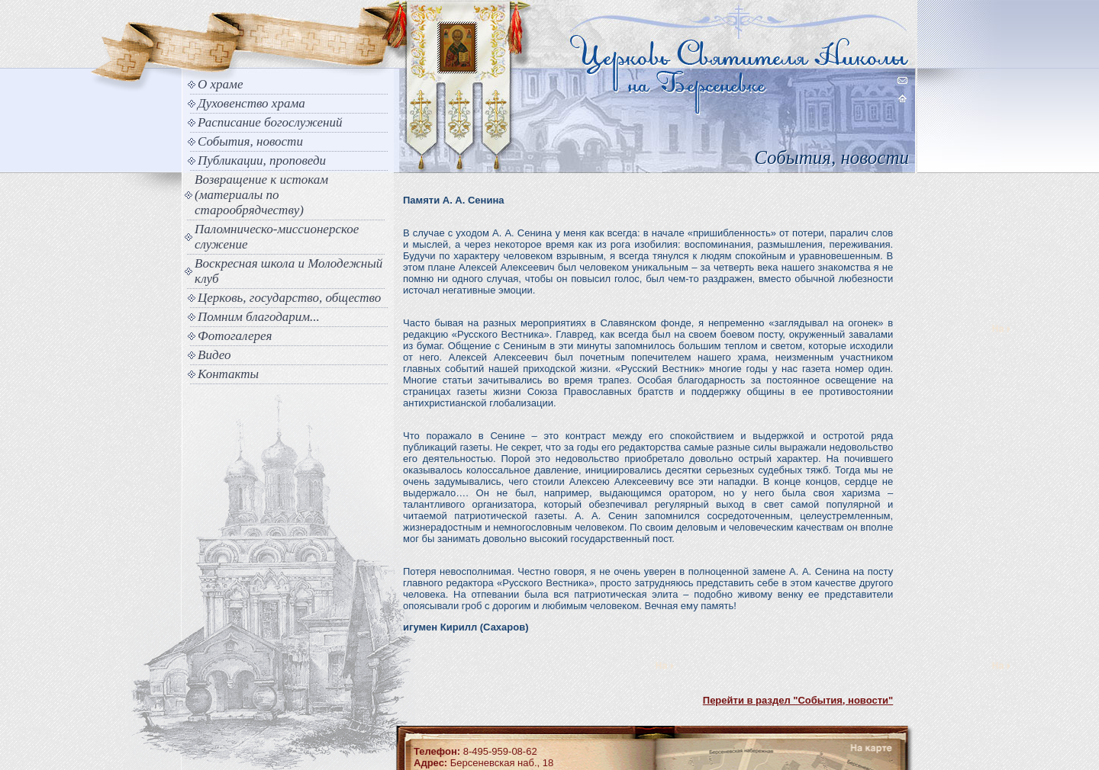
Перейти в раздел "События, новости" (798, 700)
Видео (214, 355)
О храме (220, 84)
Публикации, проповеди (262, 160)
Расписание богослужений (270, 122)
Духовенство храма (251, 103)
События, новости (250, 141)
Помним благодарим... (259, 317)
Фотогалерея (235, 336)
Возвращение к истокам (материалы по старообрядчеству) (261, 194)
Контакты (228, 374)
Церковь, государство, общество (289, 297)
